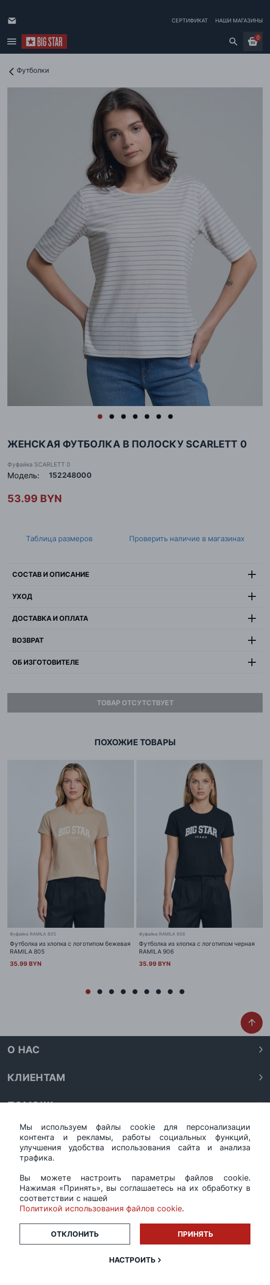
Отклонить (75, 1234)
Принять (195, 1234)
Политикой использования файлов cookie (101, 1208)
